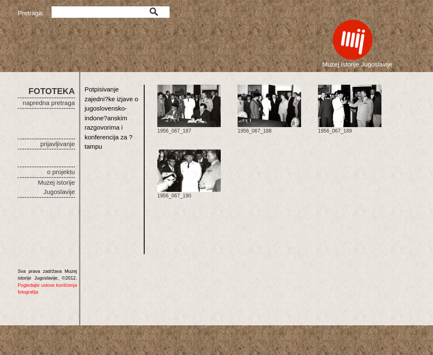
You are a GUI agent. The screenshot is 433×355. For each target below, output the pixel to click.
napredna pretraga (49, 102)
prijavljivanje (57, 143)
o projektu (61, 171)
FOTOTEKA (51, 91)
